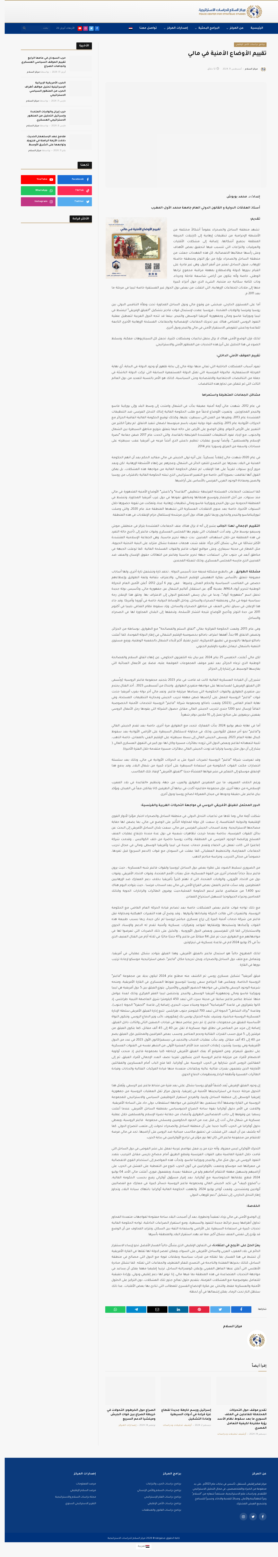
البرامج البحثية (204, 28)
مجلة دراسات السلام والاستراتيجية (71, 1497)
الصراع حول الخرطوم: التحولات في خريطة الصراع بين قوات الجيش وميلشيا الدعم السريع (126, 1415)
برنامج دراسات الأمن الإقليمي (245, 44)
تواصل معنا (143, 28)
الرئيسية (252, 28)
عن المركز (232, 28)
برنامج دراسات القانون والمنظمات (156, 1510)
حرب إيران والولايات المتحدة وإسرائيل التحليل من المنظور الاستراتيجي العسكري (42, 116)
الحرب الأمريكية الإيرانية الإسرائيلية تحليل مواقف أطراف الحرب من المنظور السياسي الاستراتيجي (40, 89)
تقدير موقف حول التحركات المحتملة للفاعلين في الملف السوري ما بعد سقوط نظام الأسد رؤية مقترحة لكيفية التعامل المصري (237, 1419)
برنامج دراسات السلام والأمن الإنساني (154, 1490)
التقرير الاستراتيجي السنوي (76, 1503)
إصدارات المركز (173, 28)
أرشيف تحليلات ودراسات (227, 1434)
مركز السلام (246, 69)
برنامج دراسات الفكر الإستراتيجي (157, 1497)
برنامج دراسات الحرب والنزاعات (158, 1484)
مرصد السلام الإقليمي (78, 1490)
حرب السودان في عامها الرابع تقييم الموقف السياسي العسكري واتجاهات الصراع (39, 62)
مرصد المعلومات (81, 1484)
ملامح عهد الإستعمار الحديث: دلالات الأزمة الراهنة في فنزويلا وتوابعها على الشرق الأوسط (41, 140)
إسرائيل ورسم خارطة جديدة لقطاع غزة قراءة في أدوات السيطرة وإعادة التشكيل (181, 1415)
